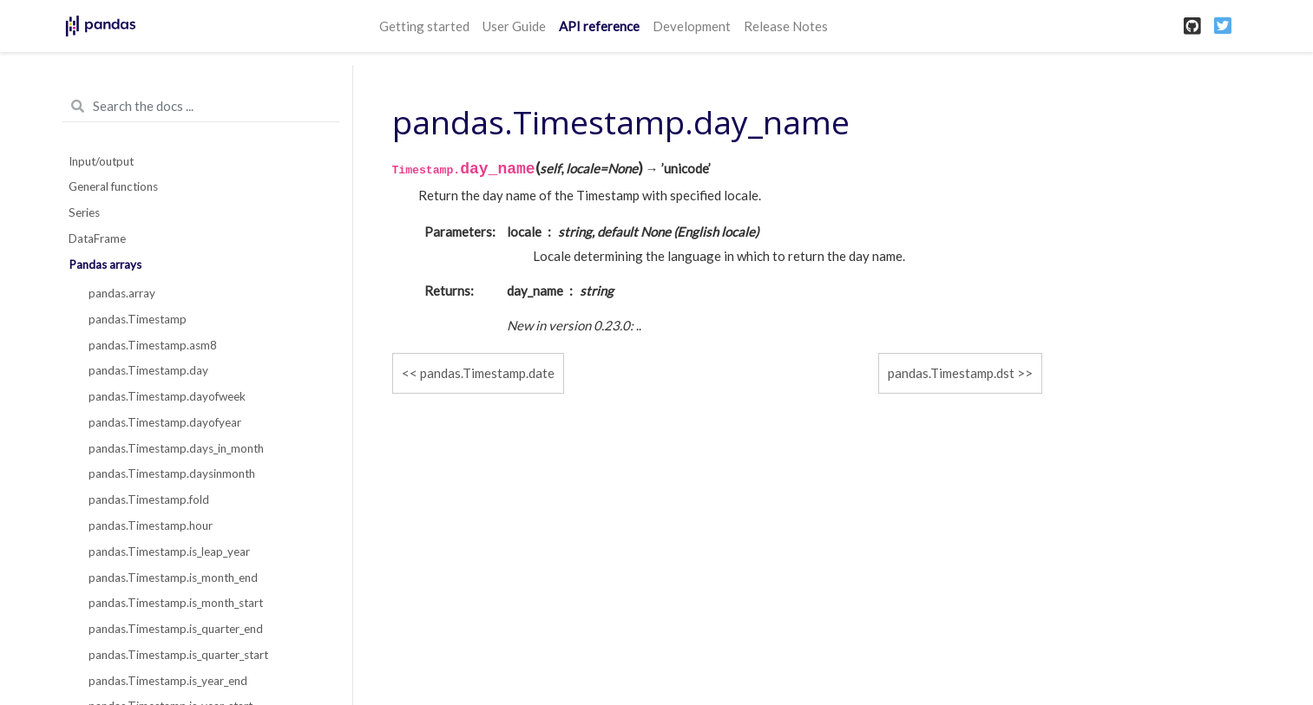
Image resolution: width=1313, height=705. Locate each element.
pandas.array (122, 293)
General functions (113, 186)
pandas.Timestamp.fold (149, 499)
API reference (599, 26)
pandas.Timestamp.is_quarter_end (176, 629)
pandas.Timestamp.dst (951, 373)
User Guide (514, 26)
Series (84, 212)
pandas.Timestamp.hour (151, 525)
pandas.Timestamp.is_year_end (168, 681)
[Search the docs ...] (200, 106)
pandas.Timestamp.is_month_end (173, 577)
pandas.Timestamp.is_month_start (176, 603)
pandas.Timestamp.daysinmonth (172, 473)
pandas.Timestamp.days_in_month (176, 448)
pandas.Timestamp (138, 319)
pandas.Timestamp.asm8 (153, 345)
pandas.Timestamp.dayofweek (167, 396)
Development (692, 26)
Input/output (101, 161)
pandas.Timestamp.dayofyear (165, 422)
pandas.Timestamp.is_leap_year (169, 551)
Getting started (424, 26)
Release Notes (786, 26)
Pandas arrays (105, 264)
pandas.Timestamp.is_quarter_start (178, 655)
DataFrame (97, 238)
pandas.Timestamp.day (148, 370)
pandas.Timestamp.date (487, 373)
